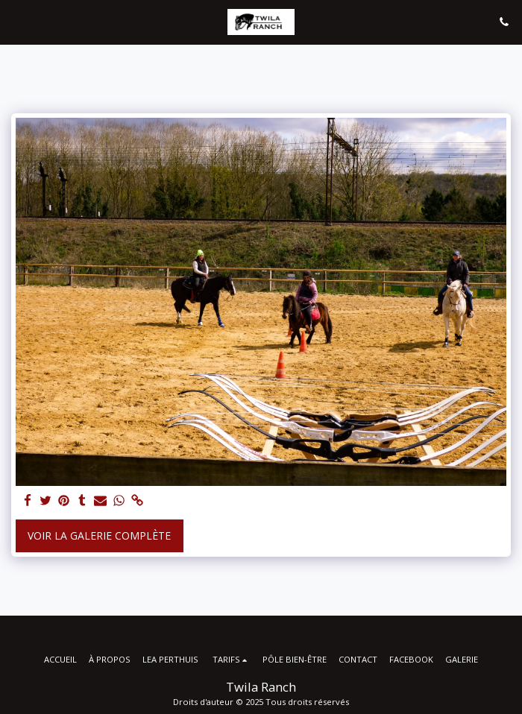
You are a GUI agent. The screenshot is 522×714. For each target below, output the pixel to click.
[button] (16, 21)
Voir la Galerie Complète (99, 535)
